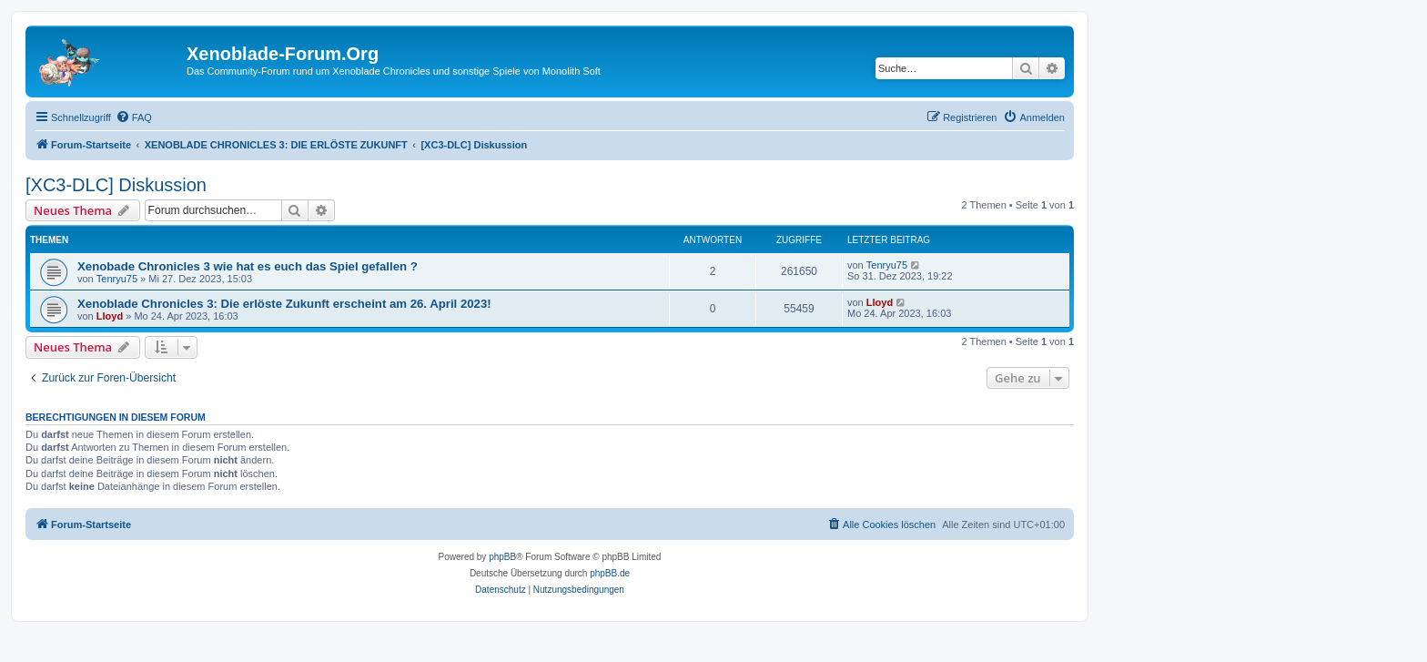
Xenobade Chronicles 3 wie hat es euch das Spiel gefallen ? (247, 266)
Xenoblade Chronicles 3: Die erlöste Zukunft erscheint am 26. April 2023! (284, 304)
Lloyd (109, 316)
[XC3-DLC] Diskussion (116, 185)
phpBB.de (610, 573)
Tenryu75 (116, 278)
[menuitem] (134, 117)
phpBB (502, 557)
